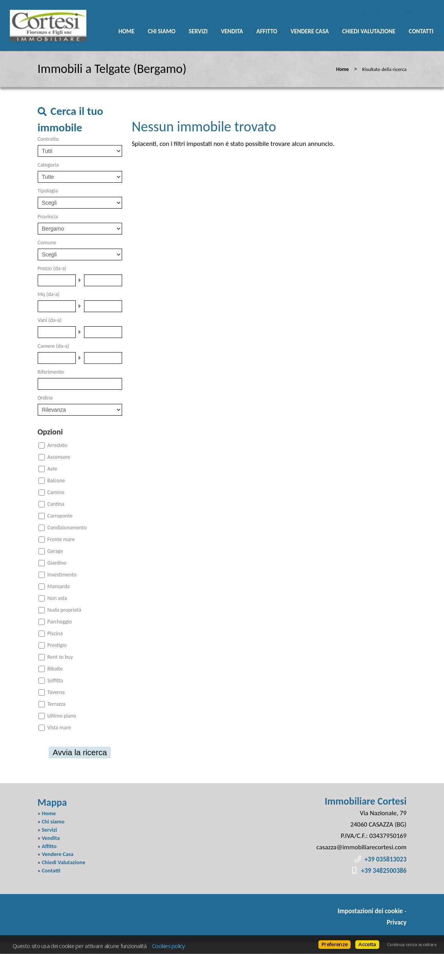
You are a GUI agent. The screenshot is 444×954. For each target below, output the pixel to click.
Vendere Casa (310, 31)
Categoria (48, 165)
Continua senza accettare (411, 944)
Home (127, 31)
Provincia (48, 216)
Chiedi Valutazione (369, 31)
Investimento (62, 574)
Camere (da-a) (53, 346)
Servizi (198, 31)
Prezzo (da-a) (52, 268)
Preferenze (334, 944)
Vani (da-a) (50, 320)
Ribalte (55, 668)
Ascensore (59, 457)
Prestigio (57, 645)
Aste (52, 468)
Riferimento (51, 372)
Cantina (56, 504)
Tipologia (48, 190)
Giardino (57, 563)
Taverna (56, 692)
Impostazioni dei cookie (370, 911)
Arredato (58, 445)
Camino (56, 492)
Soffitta (56, 680)
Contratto (48, 139)
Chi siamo (161, 31)
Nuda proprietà (65, 610)
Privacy (397, 922)
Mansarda (59, 586)
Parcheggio (60, 621)
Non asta (57, 598)
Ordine (45, 397)
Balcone (56, 480)
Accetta (367, 944)
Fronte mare (61, 539)
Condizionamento (67, 527)
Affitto (266, 31)
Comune (47, 242)
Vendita (232, 31)
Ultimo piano (62, 715)
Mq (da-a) (49, 294)
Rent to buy (60, 657)
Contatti (421, 31)
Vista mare (59, 727)
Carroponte (60, 515)
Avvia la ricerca (80, 752)
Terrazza (57, 704)
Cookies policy (168, 946)
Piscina (55, 633)
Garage (55, 551)
